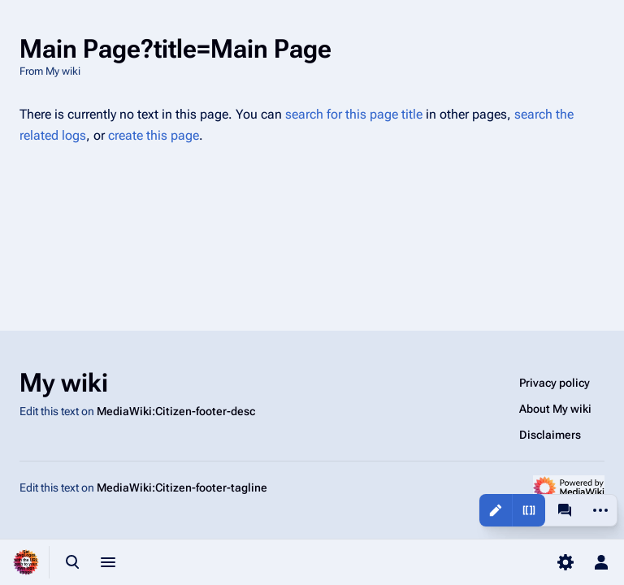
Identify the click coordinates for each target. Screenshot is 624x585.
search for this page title (353, 114)
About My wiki (555, 408)
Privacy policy (554, 382)
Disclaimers (550, 434)
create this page (153, 135)
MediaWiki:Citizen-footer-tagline (182, 487)
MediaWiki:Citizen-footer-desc (176, 411)
